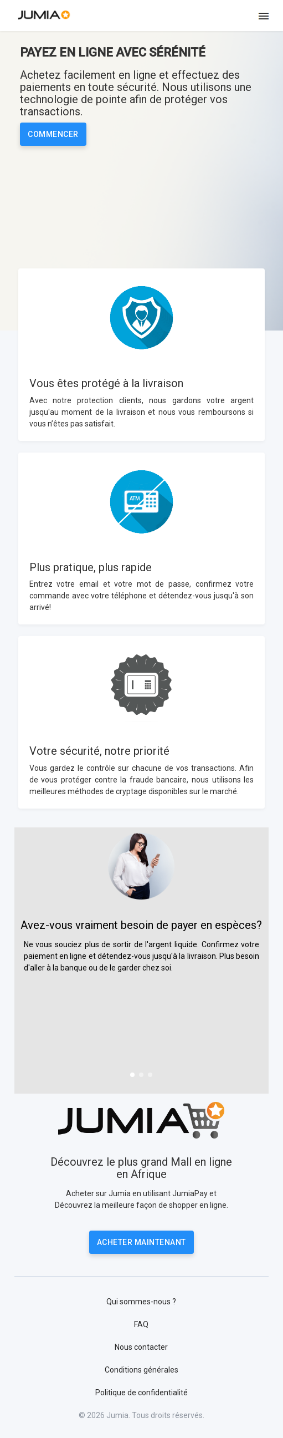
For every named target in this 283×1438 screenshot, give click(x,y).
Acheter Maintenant (141, 1242)
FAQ (141, 1324)
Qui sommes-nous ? (141, 1301)
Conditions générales (141, 1369)
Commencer (53, 134)
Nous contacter (141, 1347)
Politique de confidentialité (141, 1392)
